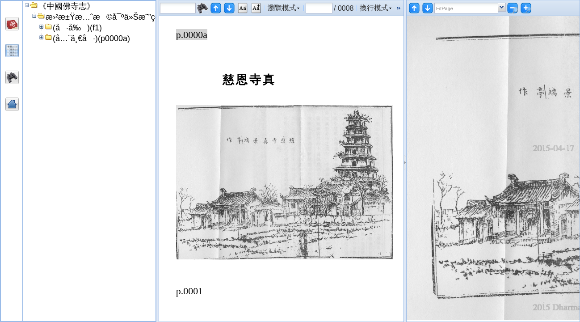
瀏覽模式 (282, 8)
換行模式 (374, 8)
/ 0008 (343, 8)
